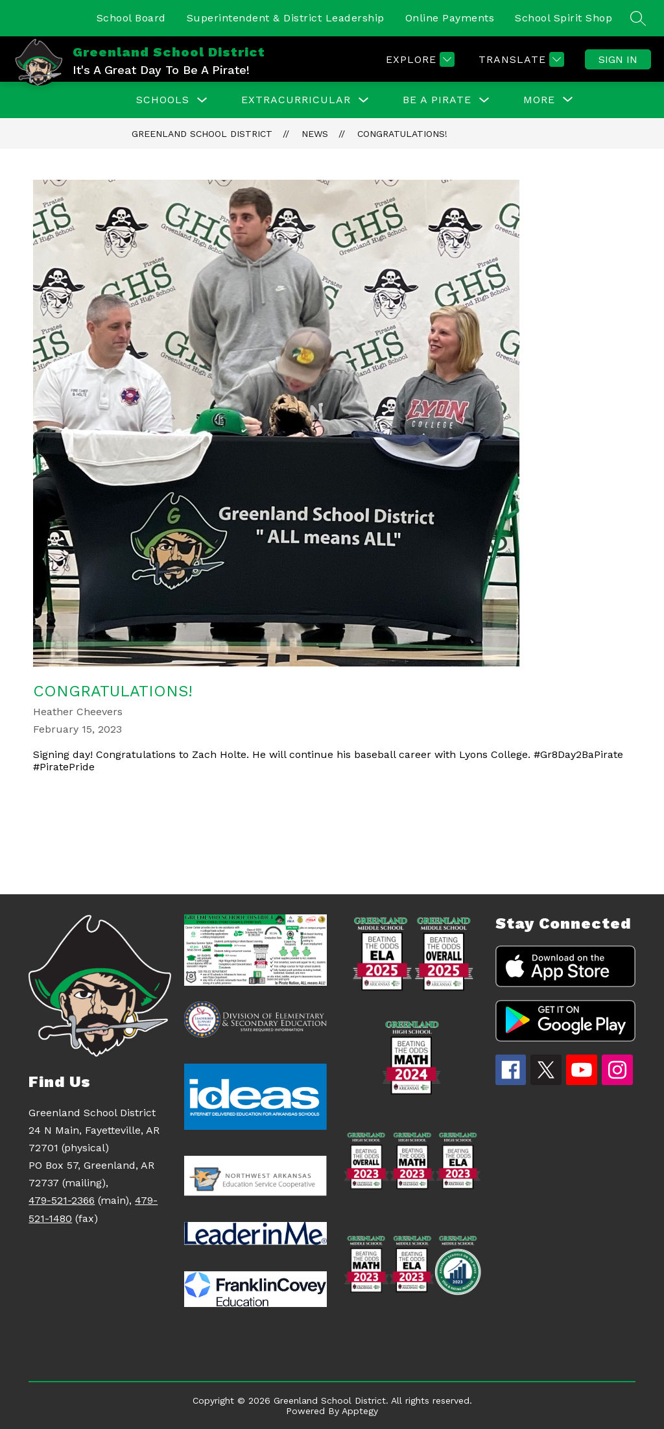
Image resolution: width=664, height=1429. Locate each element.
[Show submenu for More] (539, 100)
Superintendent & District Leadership (286, 18)
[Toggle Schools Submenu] (202, 100)
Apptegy (360, 1411)
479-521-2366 (62, 1200)
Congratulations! (402, 133)
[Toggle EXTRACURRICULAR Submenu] (364, 100)
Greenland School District (202, 133)
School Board (131, 18)
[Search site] (638, 18)
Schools (162, 99)
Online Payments (450, 18)
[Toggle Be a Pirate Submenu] (484, 100)
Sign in (618, 59)
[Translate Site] (519, 59)
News (315, 133)
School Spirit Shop (563, 18)
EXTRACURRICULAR (296, 99)
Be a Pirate (437, 99)
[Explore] (419, 59)
